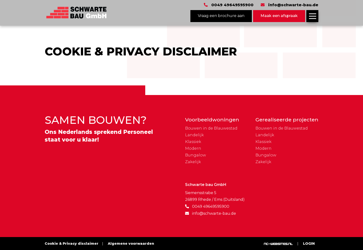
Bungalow (195, 155)
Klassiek (193, 142)
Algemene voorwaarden (131, 243)
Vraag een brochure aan (221, 15)
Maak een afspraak (279, 15)
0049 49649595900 (232, 5)
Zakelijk (193, 162)
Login (309, 243)
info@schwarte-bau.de (293, 5)
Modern (193, 148)
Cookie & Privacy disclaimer (71, 243)
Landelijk (194, 135)
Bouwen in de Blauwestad (211, 128)
